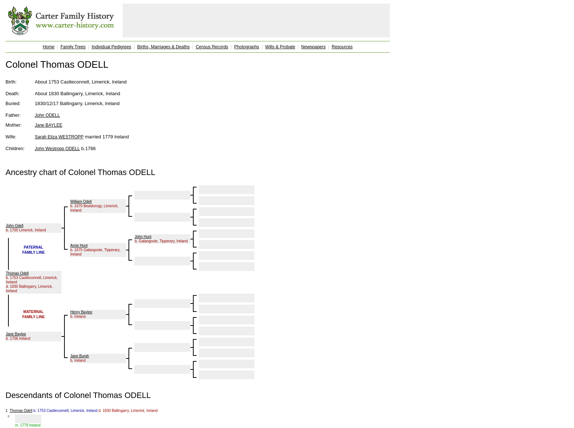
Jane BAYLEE (48, 125)
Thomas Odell (17, 273)
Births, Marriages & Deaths (163, 46)
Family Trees (73, 46)
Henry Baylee (81, 312)
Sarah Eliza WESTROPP (59, 136)
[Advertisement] (256, 20)
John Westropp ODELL (57, 148)
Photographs (246, 46)
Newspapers (313, 46)
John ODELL (47, 115)
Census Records (212, 46)
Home (49, 46)
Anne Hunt (78, 245)
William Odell (81, 202)
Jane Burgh (79, 356)
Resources (342, 46)
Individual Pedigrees (111, 46)
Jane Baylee (16, 334)
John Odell (14, 226)
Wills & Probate (280, 46)
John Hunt (143, 237)
